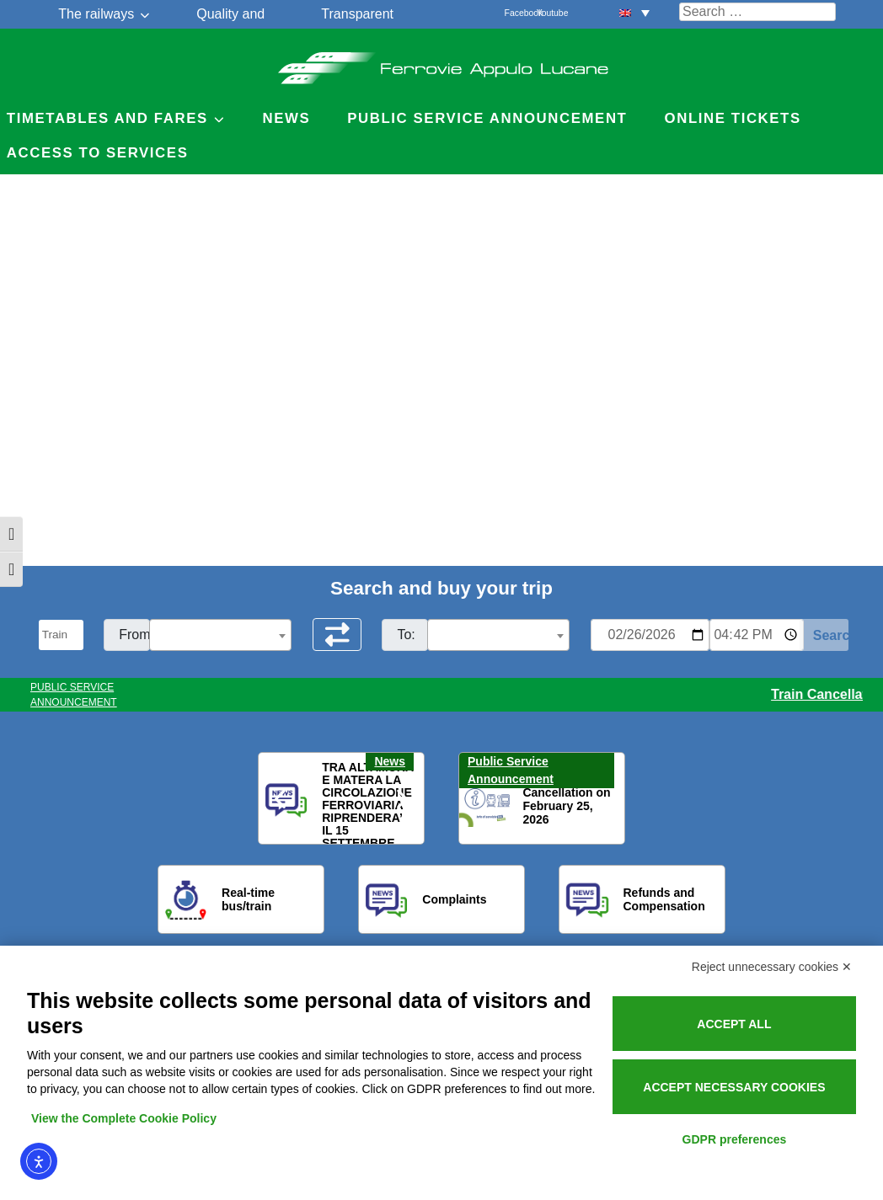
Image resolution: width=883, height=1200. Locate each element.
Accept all (734, 1024)
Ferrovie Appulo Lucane (442, 63)
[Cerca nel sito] (757, 12)
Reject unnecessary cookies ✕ (772, 966)
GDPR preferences (734, 1139)
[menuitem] (634, 12)
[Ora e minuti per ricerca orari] (756, 635)
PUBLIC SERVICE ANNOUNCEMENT (73, 694)
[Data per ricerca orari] (650, 635)
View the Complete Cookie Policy (124, 1118)
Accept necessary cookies (734, 1087)
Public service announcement (487, 118)
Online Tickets (733, 118)
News (286, 118)
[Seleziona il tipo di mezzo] (61, 635)
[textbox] (220, 636)
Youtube (546, 13)
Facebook (514, 13)
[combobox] (220, 635)
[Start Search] (824, 635)
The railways (96, 14)
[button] (281, 799)
